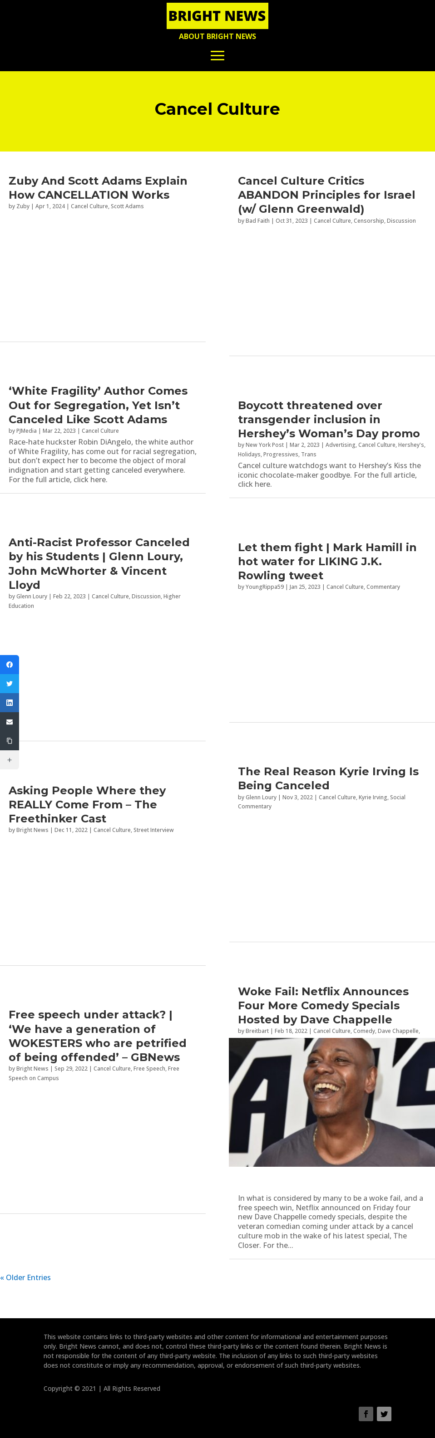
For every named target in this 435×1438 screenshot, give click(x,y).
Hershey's (411, 445)
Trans (308, 454)
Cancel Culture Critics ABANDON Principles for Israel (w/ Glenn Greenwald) (326, 194)
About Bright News (217, 36)
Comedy (364, 1031)
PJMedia (26, 431)
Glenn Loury (31, 596)
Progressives (280, 454)
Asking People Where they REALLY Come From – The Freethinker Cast (87, 804)
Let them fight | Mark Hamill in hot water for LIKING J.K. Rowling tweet (327, 561)
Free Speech (149, 1068)
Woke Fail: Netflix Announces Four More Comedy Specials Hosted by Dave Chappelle (323, 1005)
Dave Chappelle (398, 1031)
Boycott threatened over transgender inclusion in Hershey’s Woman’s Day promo (329, 419)
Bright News (32, 1068)
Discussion (146, 596)
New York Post (265, 445)
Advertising (341, 445)
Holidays (249, 454)
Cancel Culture (100, 431)
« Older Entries (25, 1277)
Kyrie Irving (373, 797)
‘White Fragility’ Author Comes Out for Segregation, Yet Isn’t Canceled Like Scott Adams (98, 405)
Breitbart (257, 1031)
